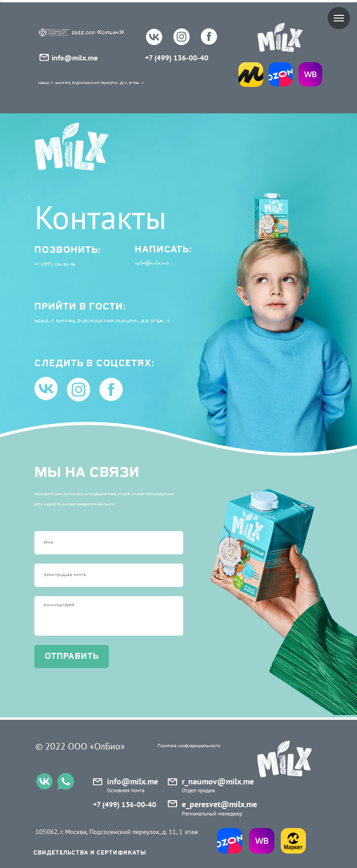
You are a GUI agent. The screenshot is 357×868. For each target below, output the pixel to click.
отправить (72, 656)
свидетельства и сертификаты (89, 853)
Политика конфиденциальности (189, 746)
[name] (108, 542)
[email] (108, 575)
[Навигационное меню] (339, 18)
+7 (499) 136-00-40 (176, 57)
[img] (280, 74)
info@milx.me (75, 57)
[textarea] (108, 616)
